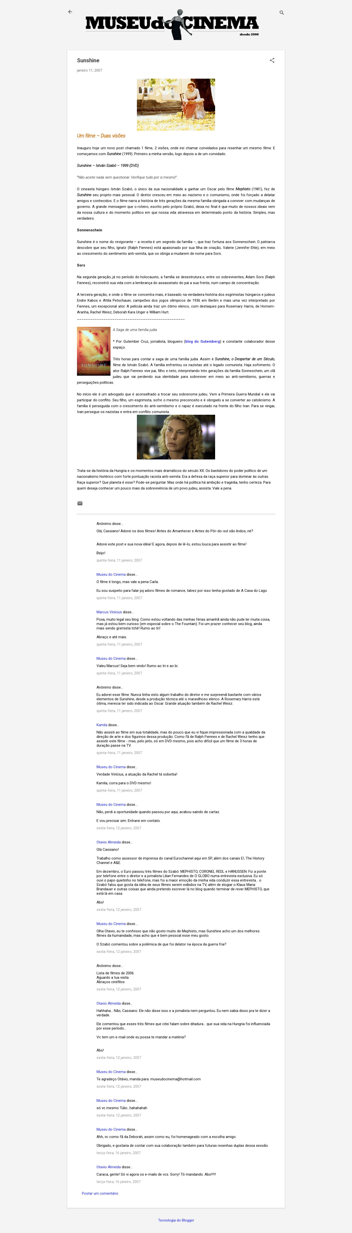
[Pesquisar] (282, 13)
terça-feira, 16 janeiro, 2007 (119, 1153)
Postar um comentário (100, 1193)
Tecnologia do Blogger (176, 1220)
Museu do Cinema (111, 574)
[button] (272, 60)
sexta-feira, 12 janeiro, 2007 (119, 828)
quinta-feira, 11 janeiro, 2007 (119, 560)
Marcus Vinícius (109, 612)
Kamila (102, 725)
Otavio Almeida (109, 842)
